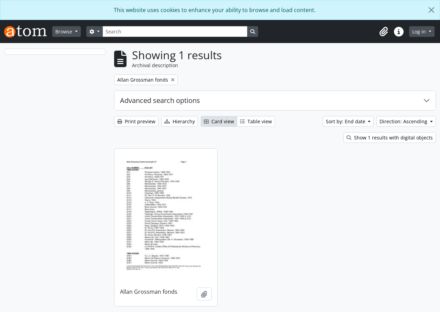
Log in (419, 31)
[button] (383, 31)
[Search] (175, 31)
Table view (256, 121)
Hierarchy (179, 121)
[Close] (431, 10)
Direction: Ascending (404, 121)
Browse (64, 31)
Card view (219, 121)
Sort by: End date (346, 121)
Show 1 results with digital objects (389, 137)
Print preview (136, 121)
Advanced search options (160, 100)
